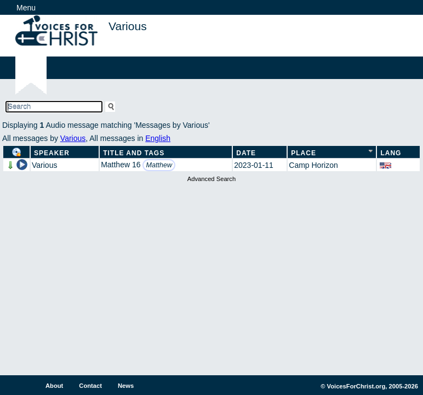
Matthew (159, 165)
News (126, 385)
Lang (390, 153)
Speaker (52, 153)
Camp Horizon (313, 165)
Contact (90, 385)
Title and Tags (133, 153)
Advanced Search (211, 179)
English (157, 138)
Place (303, 153)
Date (246, 153)
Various (72, 138)
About (54, 385)
